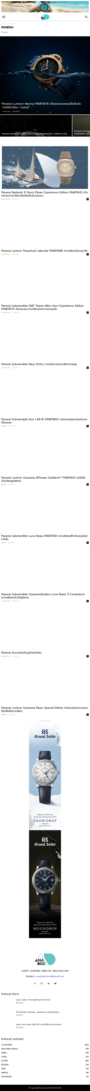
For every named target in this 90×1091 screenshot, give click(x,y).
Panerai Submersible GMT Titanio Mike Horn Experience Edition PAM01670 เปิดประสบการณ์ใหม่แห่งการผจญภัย (42, 307)
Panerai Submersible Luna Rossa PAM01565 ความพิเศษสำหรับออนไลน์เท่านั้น (44, 537)
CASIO (4, 1056)
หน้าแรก (4, 24)
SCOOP (4, 1060)
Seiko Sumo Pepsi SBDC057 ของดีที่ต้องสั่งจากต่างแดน (38, 1024)
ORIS (3, 1068)
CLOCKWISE (6, 1044)
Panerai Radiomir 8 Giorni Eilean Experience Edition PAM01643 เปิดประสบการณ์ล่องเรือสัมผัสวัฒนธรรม (44, 194)
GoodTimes (6, 111)
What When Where (9, 1048)
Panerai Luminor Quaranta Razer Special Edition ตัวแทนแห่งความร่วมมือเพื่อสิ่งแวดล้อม (44, 709)
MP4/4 (3, 426)
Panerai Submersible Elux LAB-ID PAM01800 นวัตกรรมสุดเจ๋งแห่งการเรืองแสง (44, 421)
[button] (86, 17)
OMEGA (4, 1072)
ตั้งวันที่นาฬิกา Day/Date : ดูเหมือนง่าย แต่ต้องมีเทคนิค (37, 1012)
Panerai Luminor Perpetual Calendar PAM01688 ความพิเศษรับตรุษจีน (44, 251)
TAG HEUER (6, 1076)
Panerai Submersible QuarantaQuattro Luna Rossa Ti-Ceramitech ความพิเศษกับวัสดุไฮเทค (43, 596)
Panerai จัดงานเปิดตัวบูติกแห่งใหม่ (21, 653)
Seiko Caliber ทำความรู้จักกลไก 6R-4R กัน (33, 1000)
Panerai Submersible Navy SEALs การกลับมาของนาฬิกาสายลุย (39, 364)
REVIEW (5, 1064)
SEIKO (4, 1052)
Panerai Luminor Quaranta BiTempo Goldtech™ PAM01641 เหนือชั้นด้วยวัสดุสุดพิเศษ (43, 479)
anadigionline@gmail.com (50, 976)
